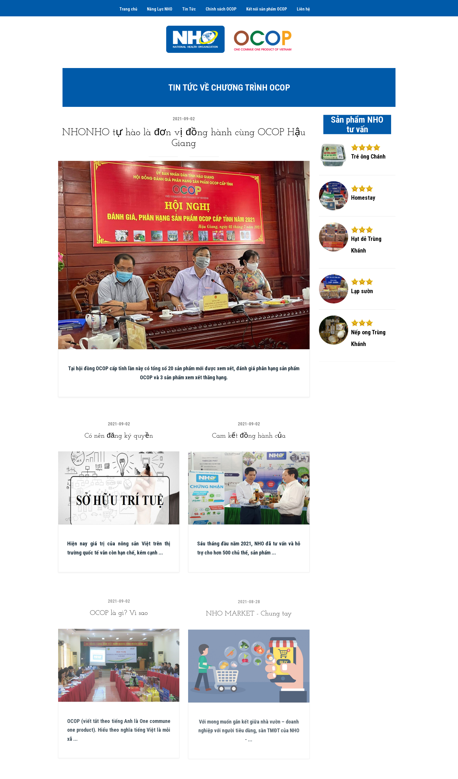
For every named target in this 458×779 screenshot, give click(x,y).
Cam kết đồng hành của (249, 439)
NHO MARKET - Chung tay (249, 622)
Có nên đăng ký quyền (118, 437)
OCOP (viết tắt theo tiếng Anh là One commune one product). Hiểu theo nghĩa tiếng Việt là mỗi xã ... (118, 738)
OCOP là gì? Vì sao (119, 621)
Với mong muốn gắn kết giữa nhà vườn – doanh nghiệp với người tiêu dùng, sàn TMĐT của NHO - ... (248, 739)
